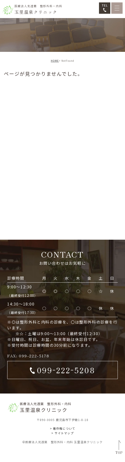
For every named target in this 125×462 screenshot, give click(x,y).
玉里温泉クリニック (38, 9)
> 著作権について (62, 428)
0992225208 (66, 369)
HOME (55, 60)
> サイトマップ (62, 433)
